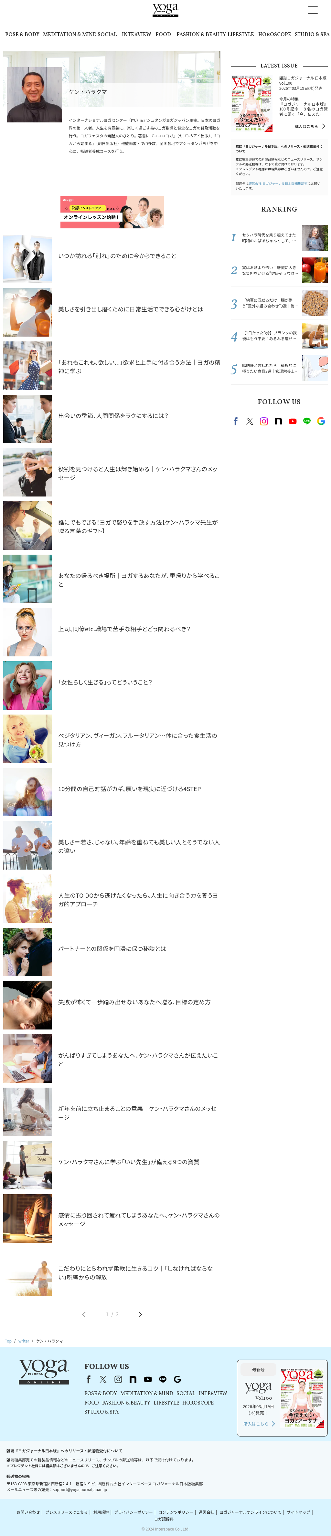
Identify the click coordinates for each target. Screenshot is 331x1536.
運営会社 (206, 1512)
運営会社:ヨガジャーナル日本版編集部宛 (278, 183)
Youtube (292, 421)
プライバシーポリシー (133, 1512)
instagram (264, 421)
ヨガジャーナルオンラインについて (251, 1512)
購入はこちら (306, 126)
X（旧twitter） (250, 421)
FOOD (163, 34)
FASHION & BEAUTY (201, 34)
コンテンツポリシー (175, 1512)
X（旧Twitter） (103, 1379)
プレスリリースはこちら (66, 1512)
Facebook (236, 421)
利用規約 (101, 1512)
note (278, 421)
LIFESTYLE (241, 34)
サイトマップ (298, 1512)
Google (321, 421)
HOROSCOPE (274, 34)
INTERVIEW (136, 34)
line (307, 421)
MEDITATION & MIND (70, 34)
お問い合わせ (28, 1512)
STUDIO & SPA (312, 34)
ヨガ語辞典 (164, 1518)
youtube (148, 1379)
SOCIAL (107, 34)
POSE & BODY (22, 34)
